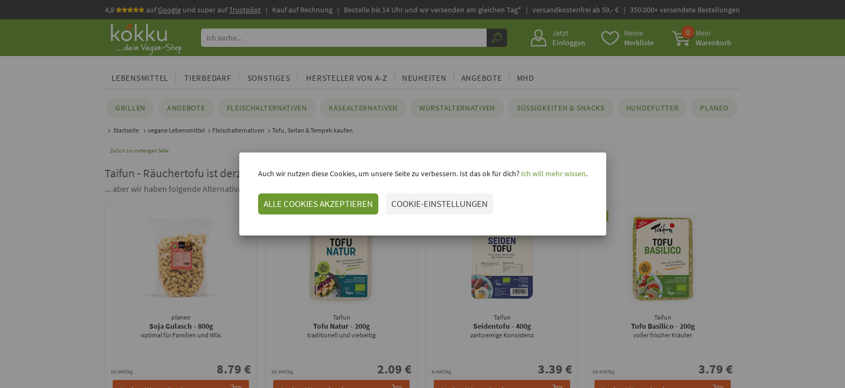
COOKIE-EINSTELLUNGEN (439, 204)
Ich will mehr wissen (553, 173)
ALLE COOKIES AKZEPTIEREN (318, 204)
